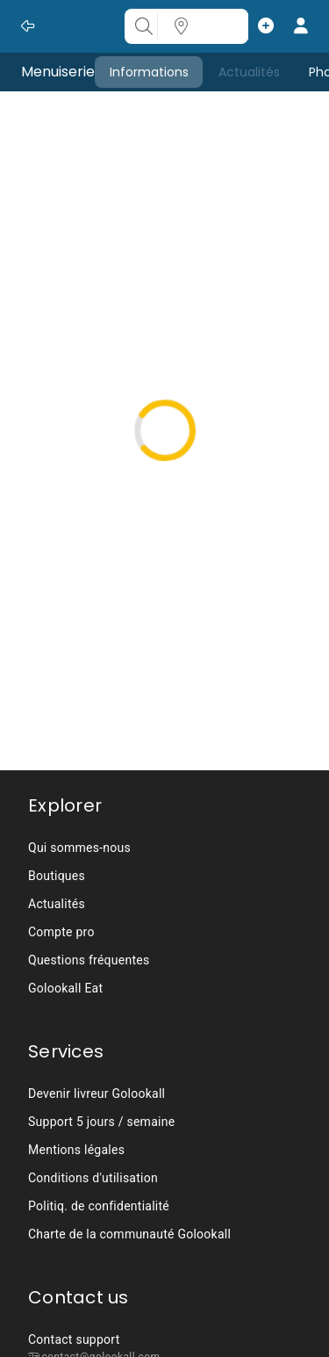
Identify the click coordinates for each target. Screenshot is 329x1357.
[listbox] (164, 917)
